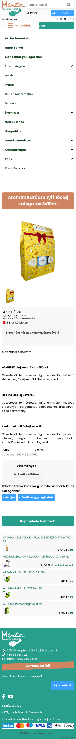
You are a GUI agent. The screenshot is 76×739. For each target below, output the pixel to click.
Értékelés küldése (26, 474)
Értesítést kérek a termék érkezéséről (33, 332)
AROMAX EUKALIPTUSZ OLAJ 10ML (24, 572)
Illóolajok (9, 497)
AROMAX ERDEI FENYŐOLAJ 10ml (23, 588)
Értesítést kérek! (62, 565)
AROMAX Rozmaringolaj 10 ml (22, 604)
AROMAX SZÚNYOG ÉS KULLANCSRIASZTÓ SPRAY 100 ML (36, 539)
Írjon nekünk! (62, 685)
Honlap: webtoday (67, 738)
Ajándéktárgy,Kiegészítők (36, 497)
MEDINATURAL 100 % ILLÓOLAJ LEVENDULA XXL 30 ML (36, 556)
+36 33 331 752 (64, 19)
